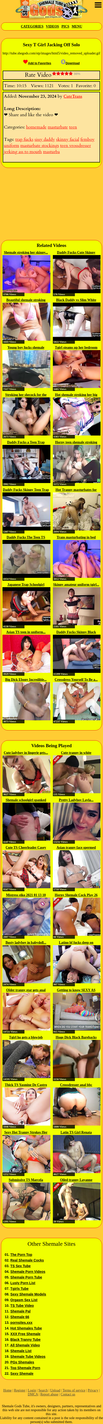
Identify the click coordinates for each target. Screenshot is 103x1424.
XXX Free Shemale (25, 1334)
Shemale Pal (20, 1311)
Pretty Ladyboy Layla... (76, 800)
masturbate (58, 127)
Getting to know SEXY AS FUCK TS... (76, 990)
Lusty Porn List (22, 1283)
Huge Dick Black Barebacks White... (76, 1038)
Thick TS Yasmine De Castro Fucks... (26, 1085)
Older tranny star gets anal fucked (26, 990)
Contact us (68, 1394)
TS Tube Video (22, 1306)
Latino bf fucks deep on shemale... (76, 943)
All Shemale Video (25, 1345)
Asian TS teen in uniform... (26, 632)
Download (70, 63)
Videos (52, 26)
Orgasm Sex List (23, 1300)
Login (32, 1390)
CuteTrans (73, 96)
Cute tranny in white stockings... (76, 753)
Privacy (93, 1390)
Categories (32, 26)
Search (43, 1390)
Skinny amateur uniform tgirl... (76, 584)
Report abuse (49, 1394)
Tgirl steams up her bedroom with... (76, 348)
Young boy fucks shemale (25, 347)
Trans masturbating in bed (76, 537)
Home (7, 1390)
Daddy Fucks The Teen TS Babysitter (26, 537)
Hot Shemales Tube (26, 1328)
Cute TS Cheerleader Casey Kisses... (26, 848)
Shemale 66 (19, 1317)
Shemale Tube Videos (27, 1357)
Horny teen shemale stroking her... (76, 442)
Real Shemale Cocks (27, 1260)
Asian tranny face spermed (76, 847)
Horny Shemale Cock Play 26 (76, 895)
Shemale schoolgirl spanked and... (26, 800)
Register (19, 1390)
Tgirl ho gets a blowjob (26, 1037)
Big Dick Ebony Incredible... (25, 679)
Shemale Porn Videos (27, 1272)
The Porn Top (21, 1255)
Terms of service (74, 1390)
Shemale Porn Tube (26, 1277)
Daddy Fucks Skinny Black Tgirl (76, 632)
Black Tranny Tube (25, 1340)
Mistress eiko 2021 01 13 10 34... (26, 895)
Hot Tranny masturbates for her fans (76, 490)
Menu (77, 26)
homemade (36, 127)
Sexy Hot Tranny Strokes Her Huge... (25, 1133)
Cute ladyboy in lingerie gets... (26, 753)
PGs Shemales (22, 1362)
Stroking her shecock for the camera (25, 395)
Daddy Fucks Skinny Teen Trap (26, 490)
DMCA (33, 1394)
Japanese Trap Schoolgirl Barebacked (25, 585)
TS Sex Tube (20, 1266)
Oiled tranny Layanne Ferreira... (76, 1180)
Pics (65, 26)
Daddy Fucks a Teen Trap (26, 442)
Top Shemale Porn (25, 1368)
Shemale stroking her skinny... (26, 252)
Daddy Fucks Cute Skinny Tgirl (76, 253)
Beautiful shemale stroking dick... (26, 300)
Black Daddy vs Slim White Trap (76, 300)
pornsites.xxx (21, 1323)
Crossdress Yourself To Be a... (76, 679)
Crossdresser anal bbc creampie (76, 1085)
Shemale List (20, 1351)
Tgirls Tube (19, 1289)
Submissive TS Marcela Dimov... (26, 1180)
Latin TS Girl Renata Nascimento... (76, 1133)
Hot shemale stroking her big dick (76, 395)
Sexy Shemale (21, 1373)
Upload (55, 1390)
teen (73, 127)
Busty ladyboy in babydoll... (25, 942)
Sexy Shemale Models (28, 1294)
